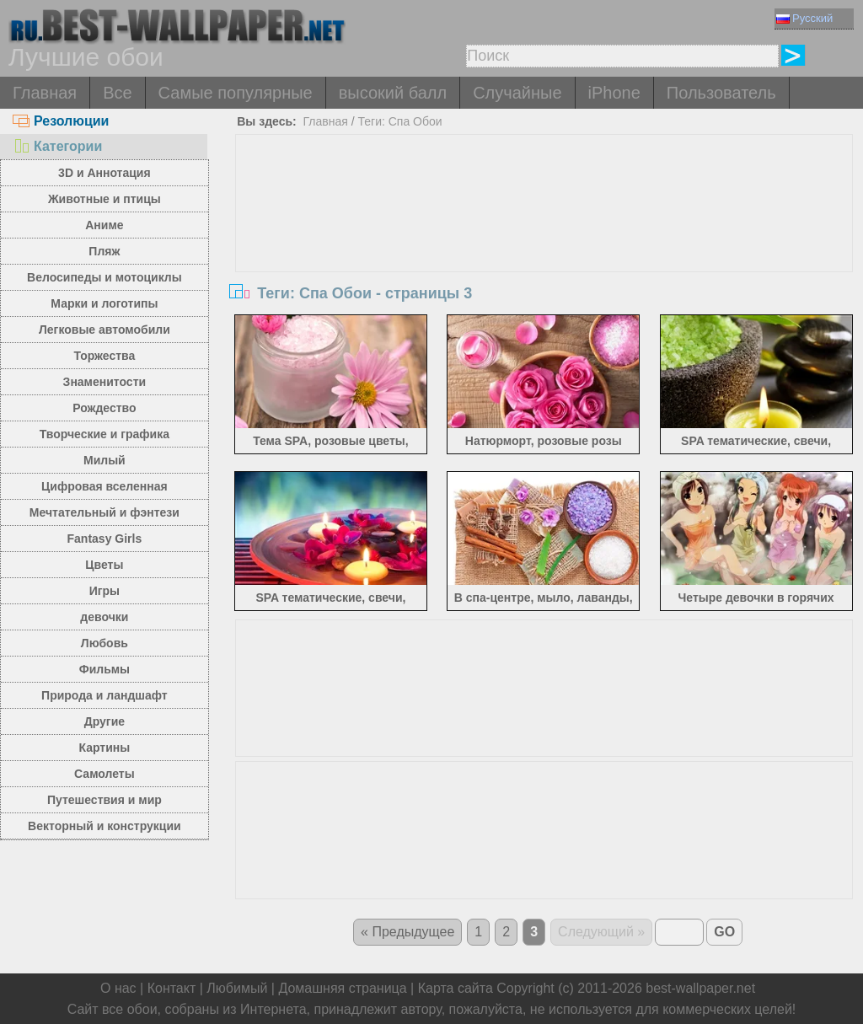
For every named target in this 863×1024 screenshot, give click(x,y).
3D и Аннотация (104, 173)
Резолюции (61, 121)
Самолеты (104, 773)
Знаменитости (105, 382)
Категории (57, 146)
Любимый (236, 988)
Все (117, 92)
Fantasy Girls (104, 538)
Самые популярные (235, 92)
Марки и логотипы (104, 303)
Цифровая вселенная (104, 486)
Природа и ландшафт (104, 695)
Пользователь (721, 92)
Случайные (517, 92)
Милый (104, 460)
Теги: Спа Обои (399, 121)
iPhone (614, 92)
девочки (104, 617)
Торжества (104, 355)
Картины (105, 747)
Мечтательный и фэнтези (104, 512)
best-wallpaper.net (700, 988)
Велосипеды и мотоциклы (104, 277)
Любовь (104, 643)
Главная (45, 92)
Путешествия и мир (104, 800)
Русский (804, 18)
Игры (104, 591)
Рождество (104, 408)
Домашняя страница (342, 988)
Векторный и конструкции (104, 826)
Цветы (104, 564)
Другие (104, 721)
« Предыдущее (407, 932)
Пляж (104, 251)
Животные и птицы (104, 199)
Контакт (171, 988)
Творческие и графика (104, 434)
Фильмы (104, 669)
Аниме (104, 225)
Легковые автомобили (104, 329)
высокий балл (393, 92)
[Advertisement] (544, 261)
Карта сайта (455, 988)
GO (724, 932)
